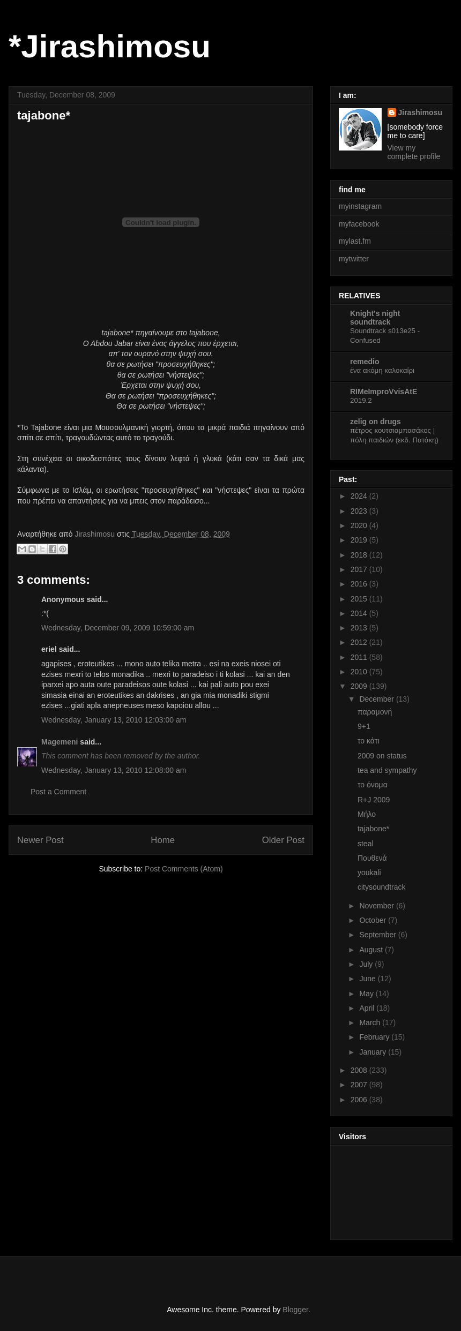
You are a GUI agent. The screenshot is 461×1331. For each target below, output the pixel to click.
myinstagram (360, 206)
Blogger (295, 1309)
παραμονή (375, 712)
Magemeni (59, 742)
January (373, 1052)
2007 (360, 1084)
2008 (360, 1070)
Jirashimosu (420, 112)
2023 (360, 511)
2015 (360, 599)
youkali (369, 872)
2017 (360, 569)
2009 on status (382, 755)
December (377, 699)
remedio (364, 361)
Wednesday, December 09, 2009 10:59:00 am (117, 627)
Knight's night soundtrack (375, 317)
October (373, 920)
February (375, 1037)
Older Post (283, 840)
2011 (360, 657)
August (371, 949)
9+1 (364, 726)
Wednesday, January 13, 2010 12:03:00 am (113, 720)
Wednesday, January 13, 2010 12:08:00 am (113, 770)
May (367, 993)
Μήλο (367, 814)
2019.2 (361, 400)
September (378, 934)
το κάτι (369, 740)
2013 (360, 627)
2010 (360, 671)
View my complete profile (414, 152)
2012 (360, 642)
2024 (360, 496)
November (377, 905)
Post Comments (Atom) (183, 868)
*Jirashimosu (110, 46)
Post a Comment (58, 791)
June (368, 978)
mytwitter (354, 258)
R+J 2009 (374, 799)
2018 (360, 555)
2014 (360, 613)
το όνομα (373, 784)
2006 (360, 1099)
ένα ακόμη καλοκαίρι (382, 370)
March (370, 1022)
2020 (360, 525)
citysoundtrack (381, 887)
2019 (360, 540)
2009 (360, 686)
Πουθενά (372, 858)
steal (366, 843)
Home (163, 840)
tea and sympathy (387, 770)
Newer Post (40, 840)
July (367, 964)
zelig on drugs (375, 421)
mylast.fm (355, 241)
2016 (360, 584)
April (367, 1008)
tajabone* (373, 828)
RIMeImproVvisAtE (383, 391)
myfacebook (359, 224)
